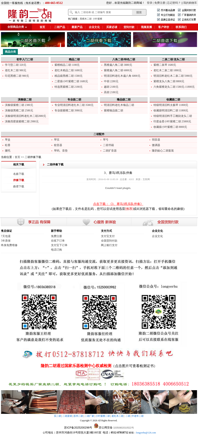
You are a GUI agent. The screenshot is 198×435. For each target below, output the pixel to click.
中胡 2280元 (111, 81)
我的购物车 (190, 2)
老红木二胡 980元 (15, 70)
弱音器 (156, 139)
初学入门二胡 (24, 59)
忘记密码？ (174, 2)
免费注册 (159, 2)
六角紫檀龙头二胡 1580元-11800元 (174, 86)
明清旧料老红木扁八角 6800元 (122, 75)
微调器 (156, 145)
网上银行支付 (109, 245)
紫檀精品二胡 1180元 (67, 64)
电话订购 (56, 249)
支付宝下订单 (59, 245)
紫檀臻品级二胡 (113, 110)
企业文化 (94, 27)
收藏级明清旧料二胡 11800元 (170, 110)
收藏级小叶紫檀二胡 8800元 (170, 126)
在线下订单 (58, 240)
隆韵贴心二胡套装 (163, 150)
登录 (149, 2)
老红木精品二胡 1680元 (68, 70)
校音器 (58, 145)
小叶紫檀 (97, 18)
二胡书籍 (108, 145)
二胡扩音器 (110, 150)
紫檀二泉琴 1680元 (164, 64)
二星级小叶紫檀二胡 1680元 (71, 81)
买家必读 (111, 27)
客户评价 (163, 27)
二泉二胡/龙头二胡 (173, 59)
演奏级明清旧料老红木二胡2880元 (25, 116)
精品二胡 (74, 59)
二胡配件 (99, 134)
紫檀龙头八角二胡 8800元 (168, 81)
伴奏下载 (18, 180)
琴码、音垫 (61, 150)
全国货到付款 (109, 240)
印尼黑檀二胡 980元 (17, 75)
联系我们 (181, 27)
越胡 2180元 (111, 86)
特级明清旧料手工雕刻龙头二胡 (172, 116)
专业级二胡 (74, 99)
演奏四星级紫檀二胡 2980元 (22, 121)
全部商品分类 (15, 26)
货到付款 (129, 27)
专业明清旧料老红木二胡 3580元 (74, 105)
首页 (42, 27)
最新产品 (77, 27)
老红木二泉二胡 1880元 (167, 70)
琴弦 (56, 139)
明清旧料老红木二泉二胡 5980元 (173, 75)
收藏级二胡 (173, 99)
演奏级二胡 (25, 99)
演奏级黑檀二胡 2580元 (19, 110)
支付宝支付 (108, 236)
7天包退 (6, 236)
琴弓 (105, 139)
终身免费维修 (9, 245)
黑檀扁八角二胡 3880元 (118, 64)
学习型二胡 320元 (15, 64)
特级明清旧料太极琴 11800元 (170, 105)
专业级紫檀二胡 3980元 (68, 110)
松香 (7, 145)
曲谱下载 (18, 186)
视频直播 (146, 27)
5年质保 (6, 240)
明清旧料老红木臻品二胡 (119, 105)
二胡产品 (59, 27)
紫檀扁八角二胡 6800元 (118, 70)
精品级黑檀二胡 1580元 (68, 75)
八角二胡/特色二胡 (123, 59)
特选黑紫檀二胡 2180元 (68, 86)
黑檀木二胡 (86, 18)
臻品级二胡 (124, 99)
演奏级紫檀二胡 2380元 (19, 105)
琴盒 (7, 139)
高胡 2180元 (111, 92)
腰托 (7, 150)
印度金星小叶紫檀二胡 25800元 (172, 121)
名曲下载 (18, 173)
